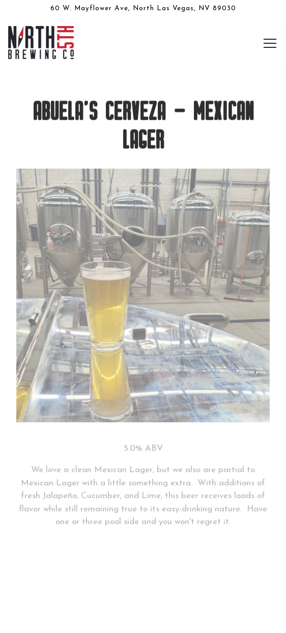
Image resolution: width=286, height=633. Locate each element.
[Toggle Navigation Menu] (270, 43)
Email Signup (143, 617)
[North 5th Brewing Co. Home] (42, 42)
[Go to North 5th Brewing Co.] (143, 9)
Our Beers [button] (143, 585)
